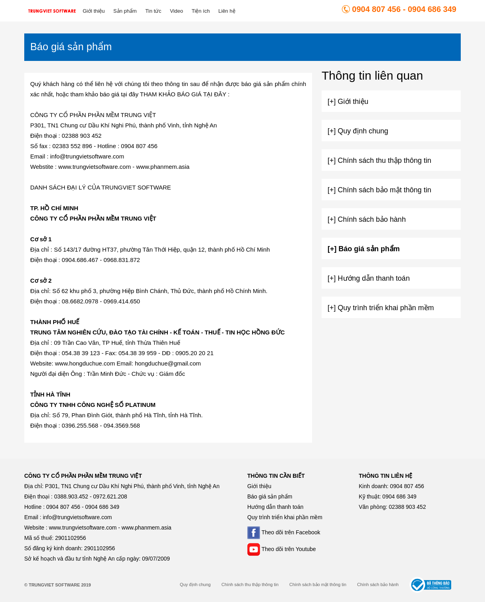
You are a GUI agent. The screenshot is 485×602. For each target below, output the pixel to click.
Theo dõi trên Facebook (283, 532)
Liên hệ (226, 11)
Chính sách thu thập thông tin (250, 584)
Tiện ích (201, 11)
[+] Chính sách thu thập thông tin (379, 160)
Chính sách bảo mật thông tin (317, 584)
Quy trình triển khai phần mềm (284, 517)
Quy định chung (195, 584)
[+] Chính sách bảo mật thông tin (379, 190)
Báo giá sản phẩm (269, 496)
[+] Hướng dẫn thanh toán (369, 278)
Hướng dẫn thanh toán (275, 507)
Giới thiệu (94, 11)
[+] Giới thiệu (348, 102)
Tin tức (153, 11)
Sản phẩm (125, 11)
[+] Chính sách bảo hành (367, 219)
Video (176, 11)
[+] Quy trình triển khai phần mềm (381, 308)
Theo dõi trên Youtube (281, 549)
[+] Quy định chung (358, 131)
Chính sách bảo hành (377, 584)
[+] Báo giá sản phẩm (364, 249)
